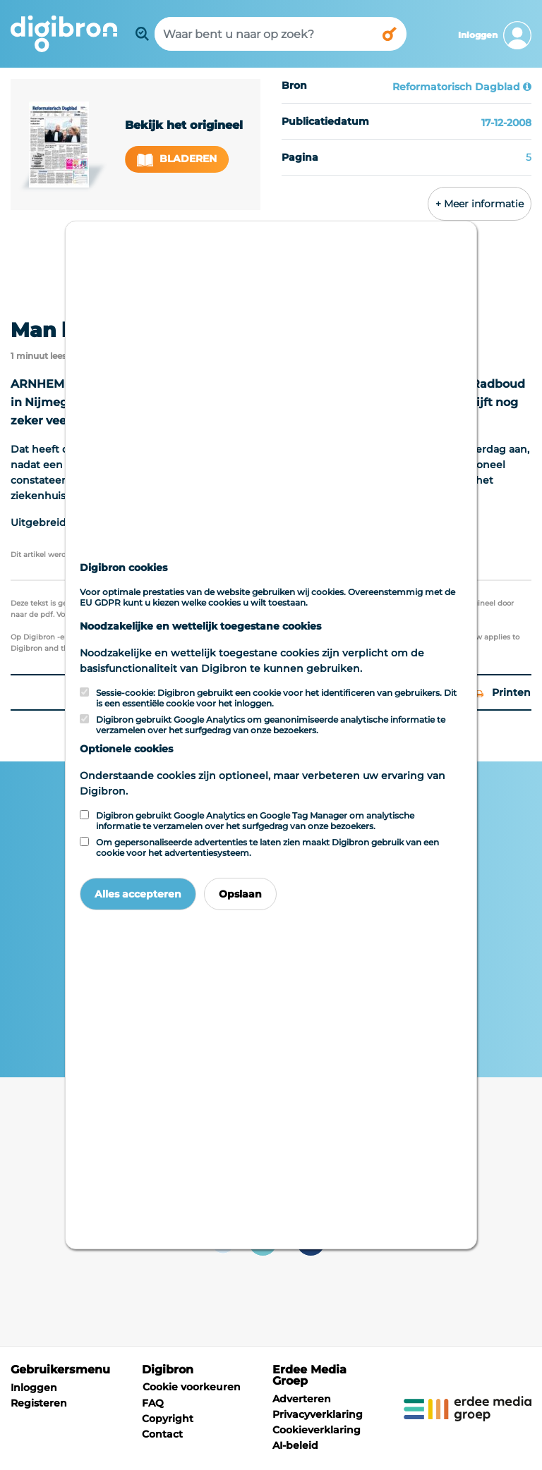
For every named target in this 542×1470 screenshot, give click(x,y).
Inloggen (34, 1387)
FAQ (153, 1403)
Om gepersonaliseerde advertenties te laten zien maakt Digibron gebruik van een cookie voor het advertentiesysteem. (267, 847)
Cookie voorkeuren (192, 1386)
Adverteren (301, 1398)
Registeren (39, 1403)
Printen (503, 692)
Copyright (167, 1418)
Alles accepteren (138, 894)
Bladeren (177, 159)
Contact (162, 1434)
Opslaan (240, 894)
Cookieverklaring (316, 1429)
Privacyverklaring (317, 1414)
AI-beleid (295, 1445)
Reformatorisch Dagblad (456, 86)
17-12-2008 (506, 122)
